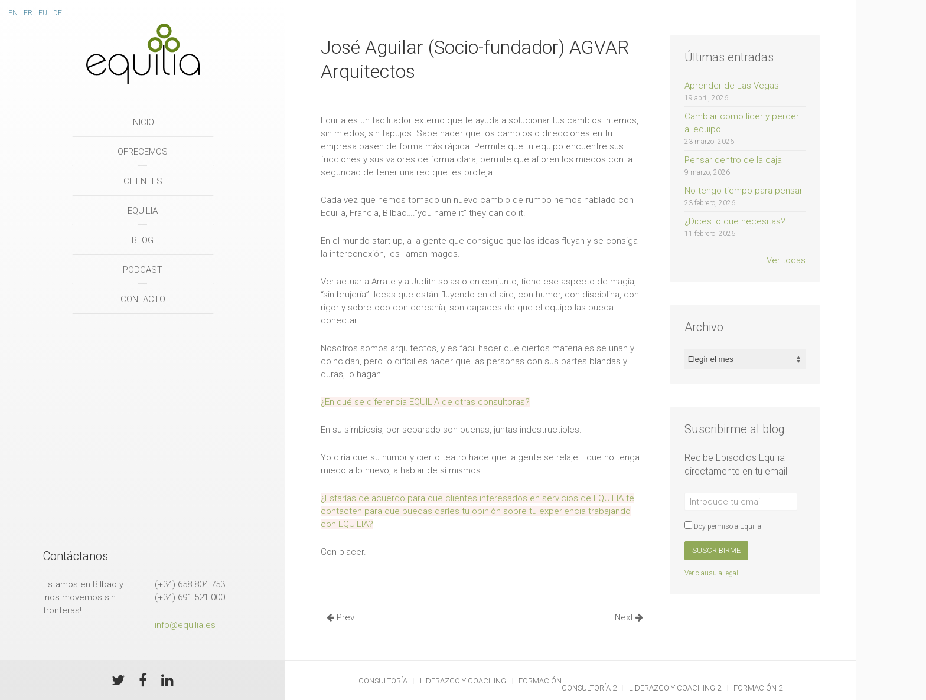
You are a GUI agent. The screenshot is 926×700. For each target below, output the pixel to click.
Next (629, 617)
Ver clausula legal (711, 573)
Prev (340, 617)
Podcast (142, 269)
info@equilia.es (185, 625)
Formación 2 (757, 687)
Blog (143, 240)
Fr (28, 13)
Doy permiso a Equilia (722, 526)
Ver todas (786, 260)
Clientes (142, 181)
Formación (540, 680)
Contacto (142, 299)
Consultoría (382, 680)
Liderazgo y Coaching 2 (675, 687)
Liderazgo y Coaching (463, 680)
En (13, 13)
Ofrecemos (143, 151)
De (57, 13)
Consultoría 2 (589, 687)
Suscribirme (716, 550)
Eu (42, 13)
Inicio (142, 122)
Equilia (143, 210)
